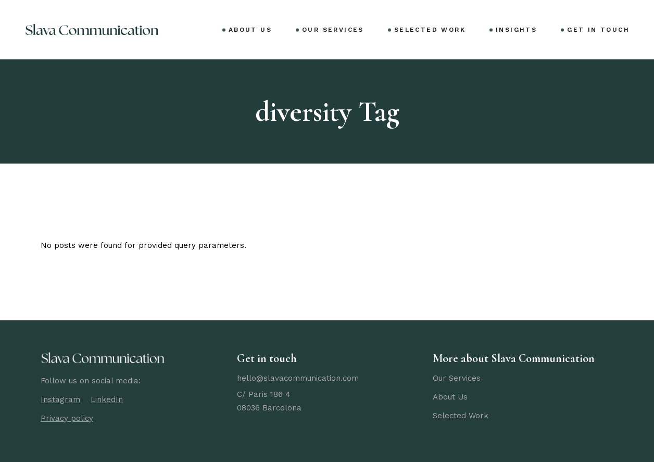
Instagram (60, 399)
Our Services (457, 378)
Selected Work (460, 415)
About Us (450, 397)
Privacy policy (67, 418)
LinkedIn (107, 399)
